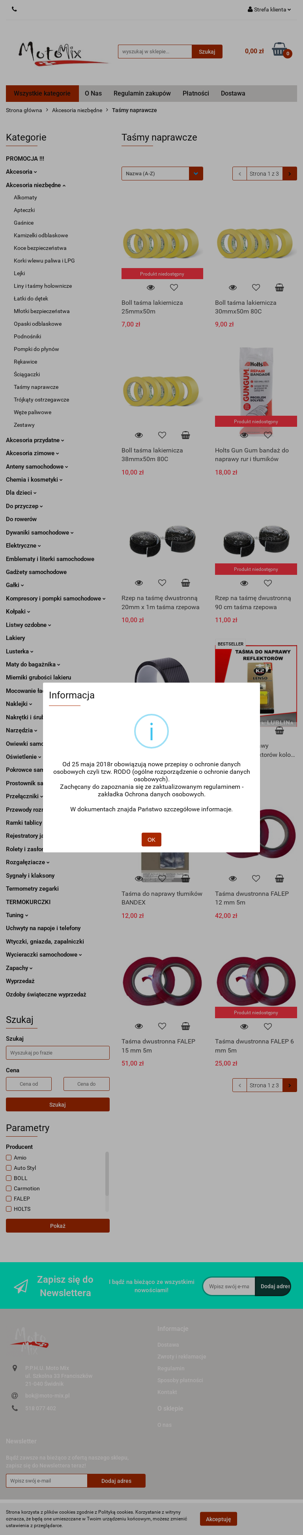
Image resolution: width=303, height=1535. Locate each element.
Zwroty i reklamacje (181, 1356)
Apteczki (24, 210)
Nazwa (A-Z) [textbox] (140, 173)
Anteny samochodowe (37, 466)
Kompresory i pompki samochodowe (56, 598)
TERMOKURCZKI (28, 902)
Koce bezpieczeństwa (40, 248)
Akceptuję (218, 1519)
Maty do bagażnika (33, 664)
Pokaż (57, 1226)
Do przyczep (24, 506)
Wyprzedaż (20, 981)
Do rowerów (21, 519)
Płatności (196, 93)
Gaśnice (24, 223)
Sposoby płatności (180, 1380)
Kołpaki (18, 611)
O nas (164, 1425)
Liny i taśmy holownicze (43, 286)
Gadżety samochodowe (36, 572)
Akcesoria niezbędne (35, 185)
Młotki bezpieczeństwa (42, 311)
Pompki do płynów (36, 349)
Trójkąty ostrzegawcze (41, 399)
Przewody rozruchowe (35, 809)
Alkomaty (25, 197)
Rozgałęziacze (28, 862)
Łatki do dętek (31, 298)
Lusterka (20, 651)
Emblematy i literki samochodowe (50, 559)
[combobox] (162, 173)
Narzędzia (21, 730)
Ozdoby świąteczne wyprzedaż (46, 994)
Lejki (19, 273)
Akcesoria (21, 171)
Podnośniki (27, 336)
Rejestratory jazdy (29, 835)
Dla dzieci (21, 492)
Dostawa (233, 93)
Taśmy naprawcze (36, 387)
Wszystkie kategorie (42, 93)
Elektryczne (23, 545)
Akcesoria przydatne (35, 440)
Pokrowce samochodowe (41, 769)
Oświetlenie (23, 756)
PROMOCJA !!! (25, 158)
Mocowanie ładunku (34, 690)
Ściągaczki (27, 374)
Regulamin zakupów (142, 93)
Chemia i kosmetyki (34, 479)
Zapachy (19, 968)
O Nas (93, 93)
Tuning (17, 915)
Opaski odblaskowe (38, 324)
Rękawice (25, 361)
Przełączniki (24, 796)
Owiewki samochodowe (36, 743)
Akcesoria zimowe (32, 453)
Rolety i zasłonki (30, 849)
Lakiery (15, 638)
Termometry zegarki (32, 888)
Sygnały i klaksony (30, 875)
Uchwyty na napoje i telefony (43, 928)
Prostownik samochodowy (40, 783)
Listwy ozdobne (28, 625)
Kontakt (167, 1392)
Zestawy (24, 425)
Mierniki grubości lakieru (38, 677)
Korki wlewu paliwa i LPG (44, 260)
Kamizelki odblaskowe (41, 235)
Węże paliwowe (32, 412)
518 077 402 (40, 1408)
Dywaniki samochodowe (40, 532)
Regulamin (171, 1368)
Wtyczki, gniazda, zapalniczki (45, 941)
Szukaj (57, 1105)
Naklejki (19, 703)
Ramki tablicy (26, 822)
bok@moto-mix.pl (47, 1395)
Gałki (15, 585)
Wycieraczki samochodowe (44, 954)
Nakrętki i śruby (29, 717)
